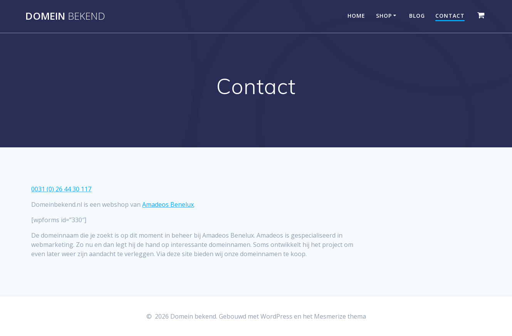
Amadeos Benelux (168, 204)
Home (356, 15)
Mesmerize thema (340, 316)
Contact (450, 15)
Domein (65, 16)
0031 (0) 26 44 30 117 (61, 189)
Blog (417, 15)
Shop (384, 15)
